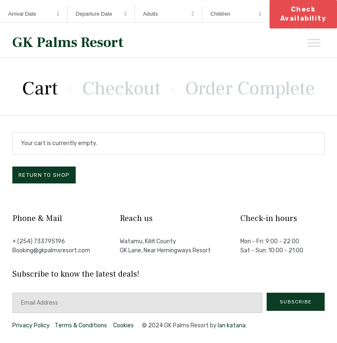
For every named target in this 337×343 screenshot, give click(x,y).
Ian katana (232, 325)
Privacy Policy (31, 325)
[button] (296, 302)
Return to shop (44, 175)
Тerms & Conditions (81, 325)
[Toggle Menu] (314, 43)
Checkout (121, 88)
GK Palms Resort (67, 42)
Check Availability (303, 13)
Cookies (123, 325)
